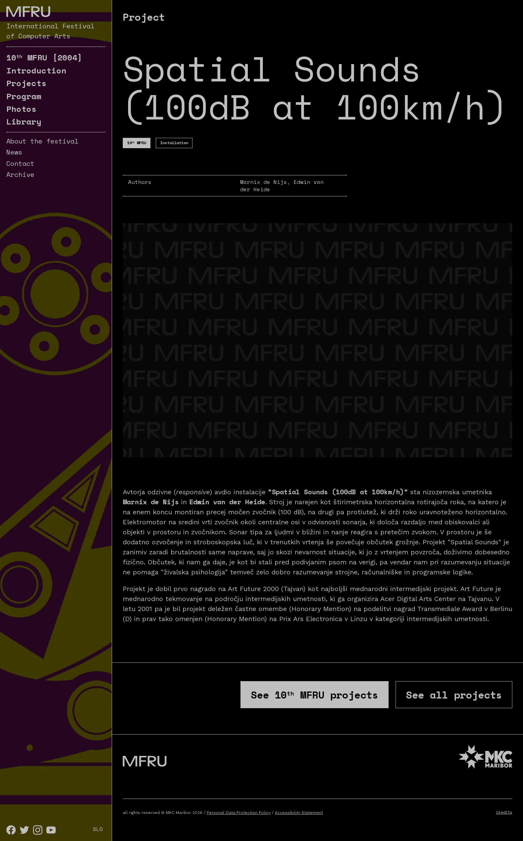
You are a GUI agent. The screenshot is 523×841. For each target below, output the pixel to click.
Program (23, 96)
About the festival (42, 141)
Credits (504, 812)
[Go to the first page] (28, 11)
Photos (21, 109)
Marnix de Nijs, (267, 182)
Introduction (36, 70)
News (14, 152)
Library (23, 121)
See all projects (454, 694)
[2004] (44, 57)
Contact (20, 163)
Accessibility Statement (299, 812)
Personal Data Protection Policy (239, 812)
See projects (314, 694)
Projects (26, 83)
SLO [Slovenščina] (98, 829)
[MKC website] (485, 757)
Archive (20, 174)
